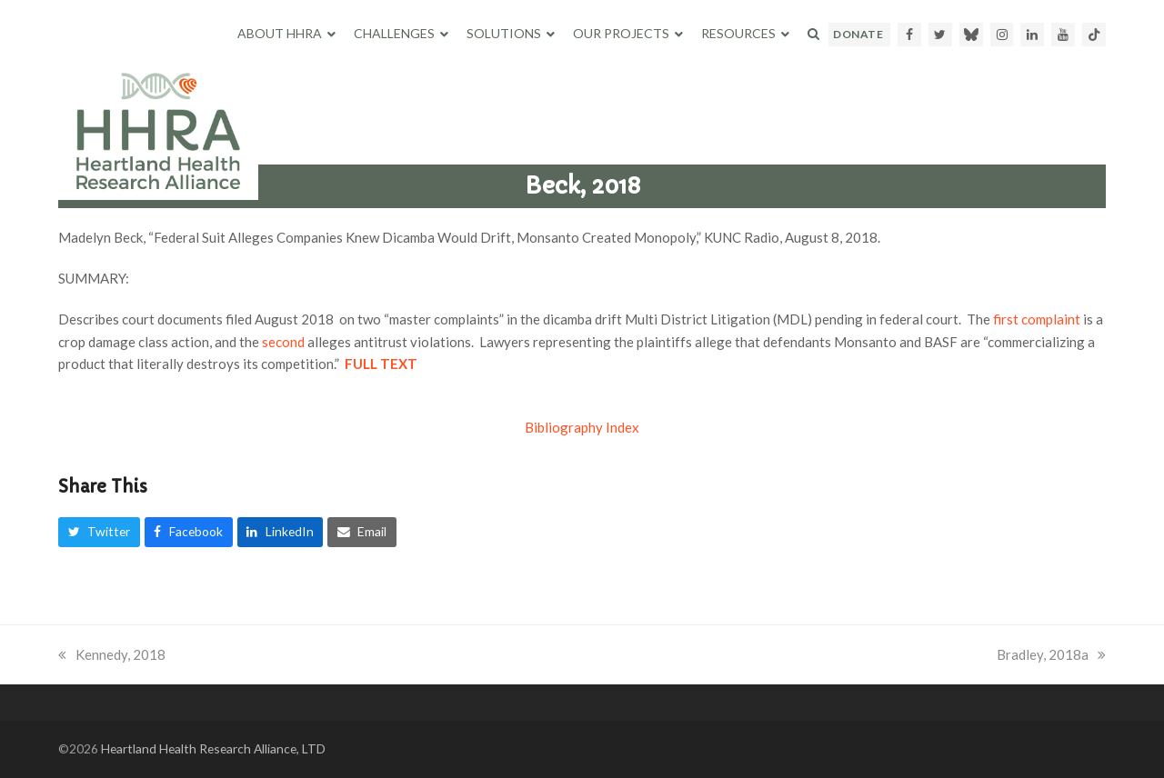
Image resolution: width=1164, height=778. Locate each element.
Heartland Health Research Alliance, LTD (213, 748)
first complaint (1036, 319)
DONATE (858, 34)
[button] (813, 33)
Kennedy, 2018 (112, 654)
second (283, 342)
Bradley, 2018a (1051, 654)
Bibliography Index (582, 427)
